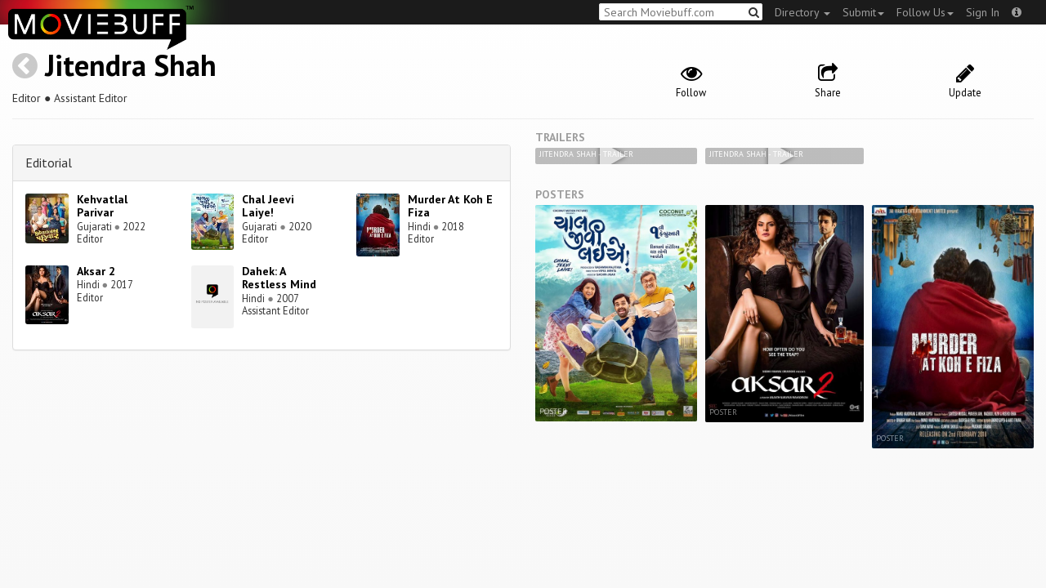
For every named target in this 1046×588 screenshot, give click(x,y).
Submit (863, 12)
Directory (802, 12)
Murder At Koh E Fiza (450, 206)
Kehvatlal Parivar (102, 206)
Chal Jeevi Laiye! (268, 206)
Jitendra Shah (131, 65)
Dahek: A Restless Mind (279, 278)
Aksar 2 (96, 271)
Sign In (982, 12)
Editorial (48, 162)
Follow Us (925, 12)
